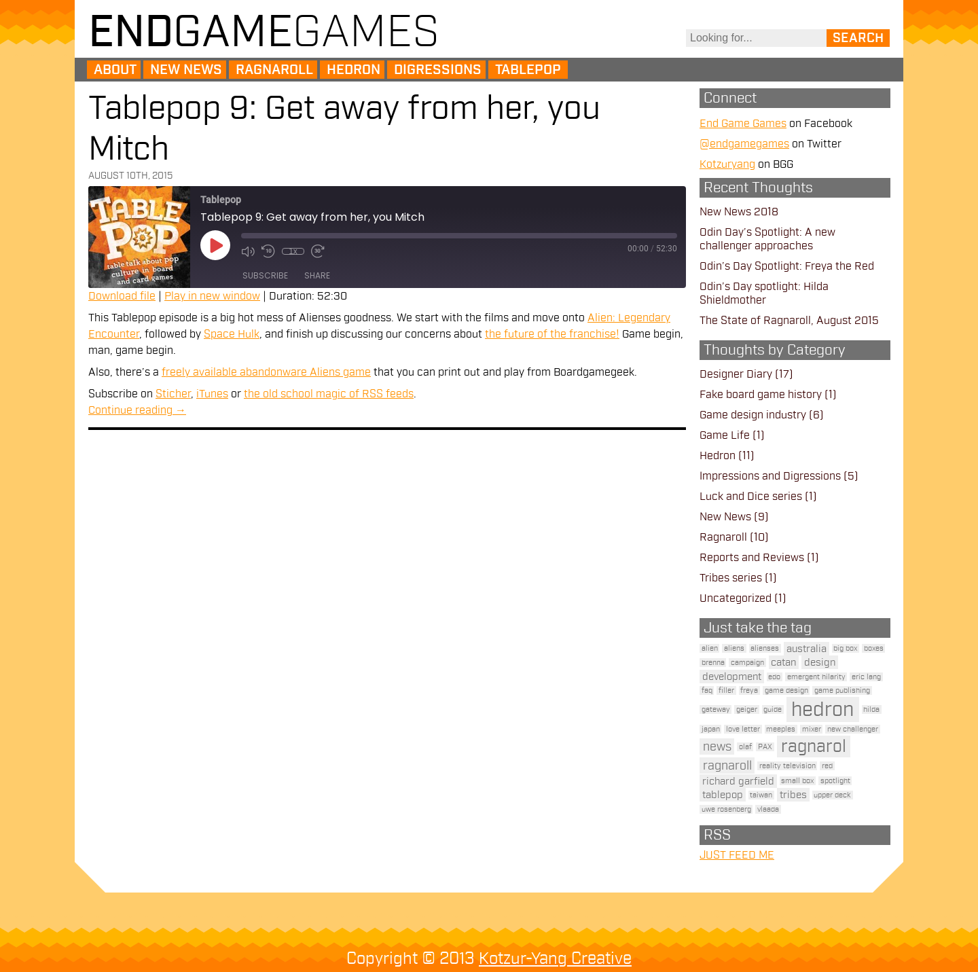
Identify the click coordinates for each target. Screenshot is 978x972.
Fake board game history (761, 394)
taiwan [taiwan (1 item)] (761, 795)
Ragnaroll (274, 70)
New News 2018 (739, 212)
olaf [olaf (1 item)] (745, 746)
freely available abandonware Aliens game (266, 372)
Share (317, 276)
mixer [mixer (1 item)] (811, 729)
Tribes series (731, 578)
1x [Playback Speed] (293, 251)
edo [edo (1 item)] (774, 676)
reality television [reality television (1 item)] (787, 765)
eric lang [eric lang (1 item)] (866, 676)
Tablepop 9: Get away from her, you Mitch (344, 129)
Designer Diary (736, 374)
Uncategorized (736, 598)
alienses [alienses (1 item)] (764, 648)
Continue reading (137, 410)
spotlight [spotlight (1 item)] (835, 780)
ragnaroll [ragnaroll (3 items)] (727, 765)
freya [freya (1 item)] (749, 690)
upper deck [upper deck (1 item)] (832, 795)
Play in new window (212, 296)
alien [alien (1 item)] (710, 648)
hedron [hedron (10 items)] (822, 709)
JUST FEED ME (737, 855)
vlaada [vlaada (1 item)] (768, 809)
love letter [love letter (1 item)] (743, 729)
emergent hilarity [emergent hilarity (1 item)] (816, 676)
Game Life (725, 435)
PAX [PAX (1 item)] (765, 746)
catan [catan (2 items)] (783, 662)
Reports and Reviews (752, 557)
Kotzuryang (727, 164)
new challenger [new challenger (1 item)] (852, 729)
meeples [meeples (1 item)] (780, 729)
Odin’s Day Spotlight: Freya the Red (787, 266)
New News (186, 70)
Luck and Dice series (751, 496)
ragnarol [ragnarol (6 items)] (813, 746)
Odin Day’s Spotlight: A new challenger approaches (767, 239)
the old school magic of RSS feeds (329, 394)
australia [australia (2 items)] (806, 648)
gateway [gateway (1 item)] (716, 709)
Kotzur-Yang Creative (555, 958)
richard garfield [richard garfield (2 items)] (738, 781)
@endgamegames (744, 144)
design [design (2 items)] (819, 662)
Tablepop (528, 70)
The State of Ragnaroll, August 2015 (789, 320)
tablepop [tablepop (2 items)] (722, 795)
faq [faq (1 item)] (707, 690)
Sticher (173, 394)
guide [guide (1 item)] (772, 709)
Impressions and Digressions (770, 476)
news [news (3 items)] (717, 746)
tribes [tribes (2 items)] (793, 795)
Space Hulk (231, 334)
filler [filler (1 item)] (726, 690)
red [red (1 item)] (827, 765)
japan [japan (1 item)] (711, 729)
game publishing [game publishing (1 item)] (842, 690)
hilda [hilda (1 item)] (871, 709)
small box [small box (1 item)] (797, 780)
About (115, 70)
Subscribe (265, 276)
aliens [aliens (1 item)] (734, 648)
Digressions (438, 70)
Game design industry (753, 415)
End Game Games (743, 123)
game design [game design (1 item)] (786, 690)
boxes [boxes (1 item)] (874, 648)
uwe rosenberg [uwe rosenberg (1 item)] (726, 809)
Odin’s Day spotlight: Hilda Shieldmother (764, 293)
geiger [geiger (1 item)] (746, 709)
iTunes (212, 394)
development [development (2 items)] (731, 676)
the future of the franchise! (552, 334)
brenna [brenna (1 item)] (713, 662)
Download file (122, 296)
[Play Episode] (215, 245)
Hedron (353, 70)
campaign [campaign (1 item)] (747, 662)
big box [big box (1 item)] (845, 648)
